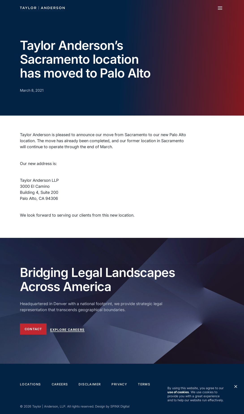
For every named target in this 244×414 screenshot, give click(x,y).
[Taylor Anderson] (42, 8)
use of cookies (178, 392)
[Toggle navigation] (220, 8)
